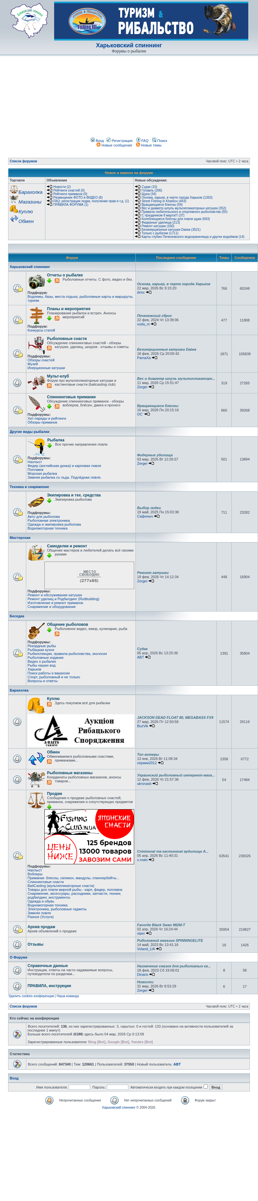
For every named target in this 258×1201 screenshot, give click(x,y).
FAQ (142, 141)
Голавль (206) (152, 190)
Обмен (53, 752)
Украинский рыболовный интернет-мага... (176, 775)
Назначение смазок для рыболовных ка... (174, 966)
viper (141, 933)
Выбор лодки (149, 508)
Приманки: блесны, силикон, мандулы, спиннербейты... (73, 878)
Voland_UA (146, 949)
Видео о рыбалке (42, 661)
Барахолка (19, 690)
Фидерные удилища (155, 455)
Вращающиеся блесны (157, 406)
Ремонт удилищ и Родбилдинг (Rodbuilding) (64, 599)
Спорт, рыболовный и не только (54, 677)
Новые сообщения (114, 145)
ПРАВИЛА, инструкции (49, 986)
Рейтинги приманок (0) (70, 194)
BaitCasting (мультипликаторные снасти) (61, 886)
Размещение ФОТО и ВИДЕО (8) (78, 197)
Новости (145, 982)
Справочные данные (48, 965)
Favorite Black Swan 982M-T (161, 925)
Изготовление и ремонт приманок (55, 603)
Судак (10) (149, 187)
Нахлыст (35, 462)
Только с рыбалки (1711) (160, 233)
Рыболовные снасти (67, 338)
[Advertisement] (61, 98)
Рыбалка (55, 440)
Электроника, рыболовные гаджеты (57, 909)
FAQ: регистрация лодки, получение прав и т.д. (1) (91, 201)
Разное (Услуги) (41, 917)
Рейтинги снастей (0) (69, 190)
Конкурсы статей (41, 330)
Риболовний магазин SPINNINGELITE (170, 940)
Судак (142, 649)
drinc (141, 292)
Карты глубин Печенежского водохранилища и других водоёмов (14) (193, 237)
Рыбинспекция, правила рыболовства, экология (67, 654)
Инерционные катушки (46, 368)
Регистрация (119, 141)
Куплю (53, 698)
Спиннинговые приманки (71, 397)
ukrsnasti (144, 784)
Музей (33, 364)
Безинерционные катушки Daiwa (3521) (171, 229)
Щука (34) (149, 194)
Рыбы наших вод (41, 665)
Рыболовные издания (46, 657)
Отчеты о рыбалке (65, 275)
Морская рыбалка (42, 473)
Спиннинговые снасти (46, 882)
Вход (97, 141)
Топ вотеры (148, 754)
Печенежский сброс (154, 316)
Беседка (17, 616)
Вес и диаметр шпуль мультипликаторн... (176, 378)
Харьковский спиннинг (129, 45)
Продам (54, 793)
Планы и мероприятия (68, 309)
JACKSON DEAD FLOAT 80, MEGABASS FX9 (175, 717)
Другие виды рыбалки (29, 432)
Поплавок (35, 470)
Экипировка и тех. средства (74, 495)
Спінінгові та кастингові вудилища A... (172, 851)
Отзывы (35, 944)
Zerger (142, 387)
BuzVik (142, 726)
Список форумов (23, 161)
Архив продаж (41, 927)
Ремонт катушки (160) (158, 226)
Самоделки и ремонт (67, 546)
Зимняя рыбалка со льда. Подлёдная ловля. (64, 477)
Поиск (159, 141)
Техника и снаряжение (29, 487)
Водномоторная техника (47, 528)
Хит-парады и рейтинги (47, 418)
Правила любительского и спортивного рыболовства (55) (185, 212)
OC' (140, 414)
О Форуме (19, 957)
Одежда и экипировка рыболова (54, 524)
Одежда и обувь (41, 901)
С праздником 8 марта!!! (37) (163, 215)
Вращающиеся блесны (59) (162, 204)
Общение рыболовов (67, 624)
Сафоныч (145, 516)
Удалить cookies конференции (31, 996)
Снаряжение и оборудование (52, 607)
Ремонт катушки (153, 573)
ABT (140, 657)
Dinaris (142, 974)
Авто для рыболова (44, 517)
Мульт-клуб (58, 376)
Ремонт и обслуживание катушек (55, 595)
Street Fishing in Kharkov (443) (164, 201)
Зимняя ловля (39, 913)
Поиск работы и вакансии (49, 673)
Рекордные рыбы (42, 646)
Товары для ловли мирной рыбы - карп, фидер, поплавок (75, 890)
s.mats (142, 860)
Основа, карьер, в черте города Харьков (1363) (177, 197)
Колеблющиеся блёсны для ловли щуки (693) (176, 219)
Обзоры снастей (41, 360)
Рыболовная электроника (49, 520)
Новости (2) (62, 187)
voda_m (143, 324)
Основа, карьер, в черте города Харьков (173, 284)
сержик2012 (147, 763)
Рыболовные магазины (69, 773)
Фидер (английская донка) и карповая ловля (64, 466)
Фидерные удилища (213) (161, 222)
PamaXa (144, 358)
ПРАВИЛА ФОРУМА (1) (70, 204)
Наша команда (68, 996)
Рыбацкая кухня (41, 650)
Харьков (34, 669)
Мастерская (20, 538)
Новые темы (149, 145)
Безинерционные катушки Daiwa (166, 349)
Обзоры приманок (42, 422)
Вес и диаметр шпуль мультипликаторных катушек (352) (184, 208)
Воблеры (35, 874)
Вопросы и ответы (43, 681)
